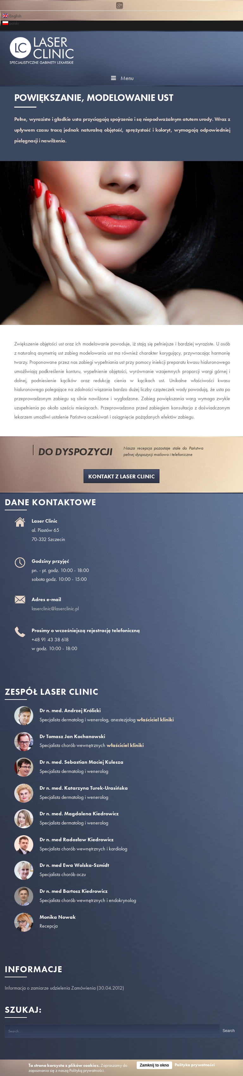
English (12, 15)
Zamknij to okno (154, 1065)
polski (11, 22)
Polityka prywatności (195, 1064)
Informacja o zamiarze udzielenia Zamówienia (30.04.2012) (64, 988)
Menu (121, 78)
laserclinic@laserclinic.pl (55, 608)
